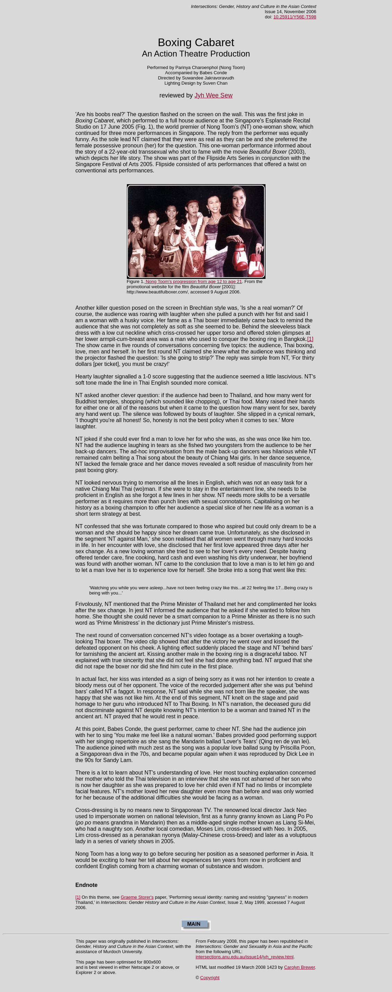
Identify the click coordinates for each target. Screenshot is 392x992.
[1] (310, 339)
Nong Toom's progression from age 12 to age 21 (193, 281)
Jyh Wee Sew (213, 95)
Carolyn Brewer (299, 967)
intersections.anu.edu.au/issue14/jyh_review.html (244, 956)
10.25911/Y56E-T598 (294, 16)
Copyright (210, 977)
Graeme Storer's (137, 897)
